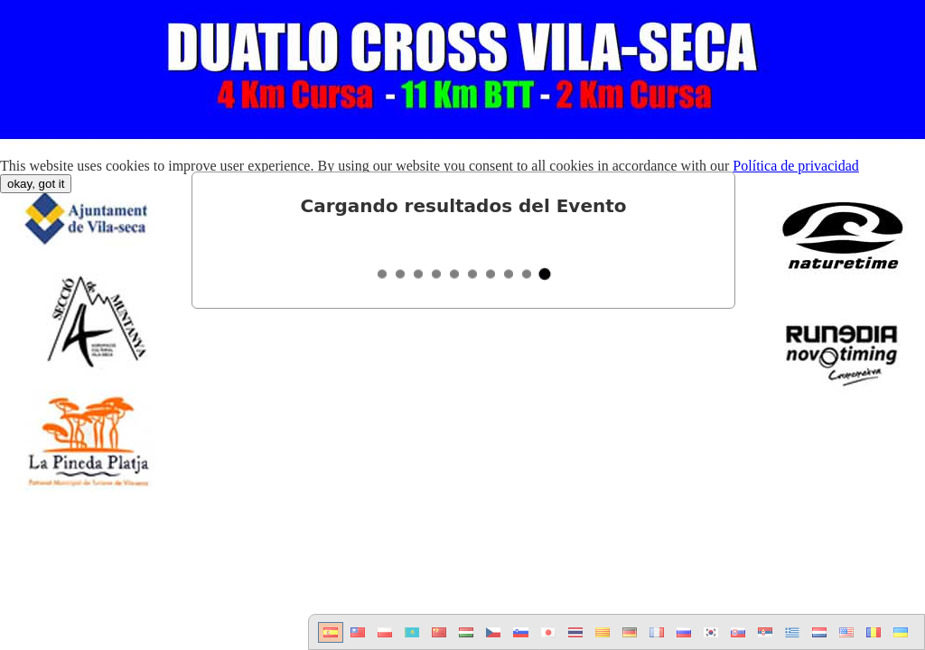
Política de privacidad (796, 165)
